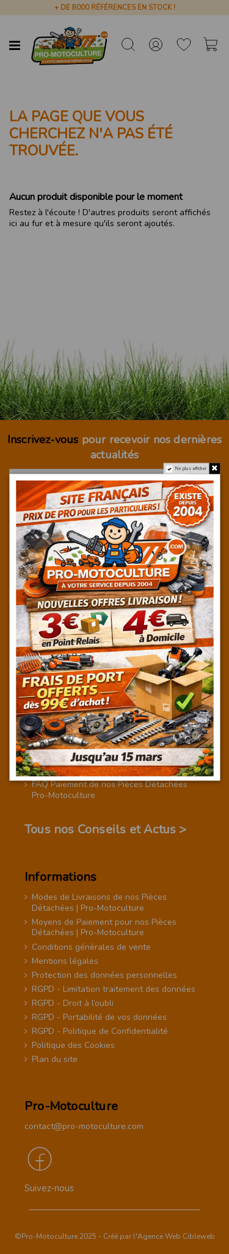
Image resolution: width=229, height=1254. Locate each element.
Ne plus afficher (191, 468)
